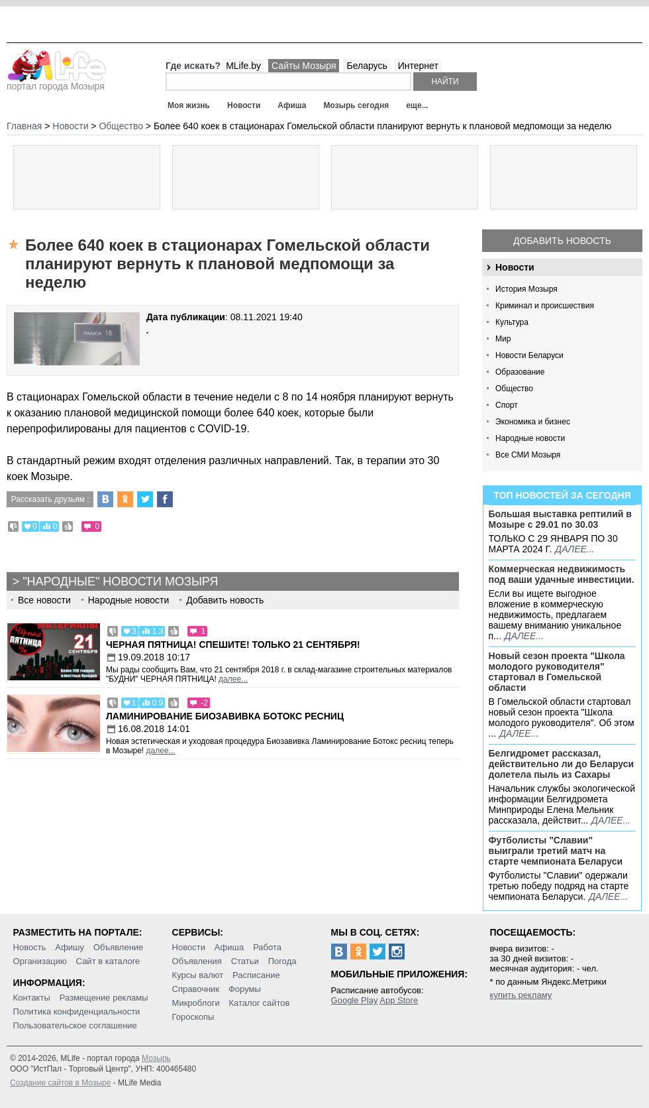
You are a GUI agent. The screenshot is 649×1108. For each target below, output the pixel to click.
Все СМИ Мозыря (527, 455)
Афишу (69, 947)
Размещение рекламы (104, 998)
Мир (503, 338)
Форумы (244, 989)
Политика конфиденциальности (76, 1011)
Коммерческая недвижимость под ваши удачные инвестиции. (561, 574)
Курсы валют (198, 975)
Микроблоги (196, 1003)
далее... (574, 549)
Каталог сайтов (259, 1003)
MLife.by (243, 65)
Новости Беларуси (529, 355)
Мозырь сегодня (356, 105)
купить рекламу (521, 995)
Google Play (354, 1000)
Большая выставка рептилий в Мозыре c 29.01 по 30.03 (560, 519)
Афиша (291, 105)
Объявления (197, 961)
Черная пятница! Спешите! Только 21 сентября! (233, 644)
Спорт (506, 405)
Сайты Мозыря (304, 65)
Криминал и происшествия (544, 305)
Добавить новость (562, 240)
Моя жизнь (189, 105)
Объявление (118, 947)
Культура (511, 322)
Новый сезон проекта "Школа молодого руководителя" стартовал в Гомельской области (557, 671)
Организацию (40, 961)
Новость (29, 947)
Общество (514, 388)
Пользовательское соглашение (75, 1025)
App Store (398, 1000)
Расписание (256, 975)
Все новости (44, 600)
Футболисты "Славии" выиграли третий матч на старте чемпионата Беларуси (556, 851)
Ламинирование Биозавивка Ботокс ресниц (225, 716)
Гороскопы (193, 1017)
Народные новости (530, 438)
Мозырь (156, 1058)
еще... (417, 105)
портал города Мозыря (57, 82)
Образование (519, 372)
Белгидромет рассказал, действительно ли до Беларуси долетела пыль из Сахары (561, 764)
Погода (282, 961)
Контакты (31, 998)
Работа (267, 947)
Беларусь (366, 65)
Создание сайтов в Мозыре (60, 1082)
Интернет (418, 65)
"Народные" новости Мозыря (120, 581)
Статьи (245, 961)
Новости (243, 105)
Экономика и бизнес (532, 421)
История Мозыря (526, 289)
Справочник (196, 989)
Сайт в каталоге (108, 961)
